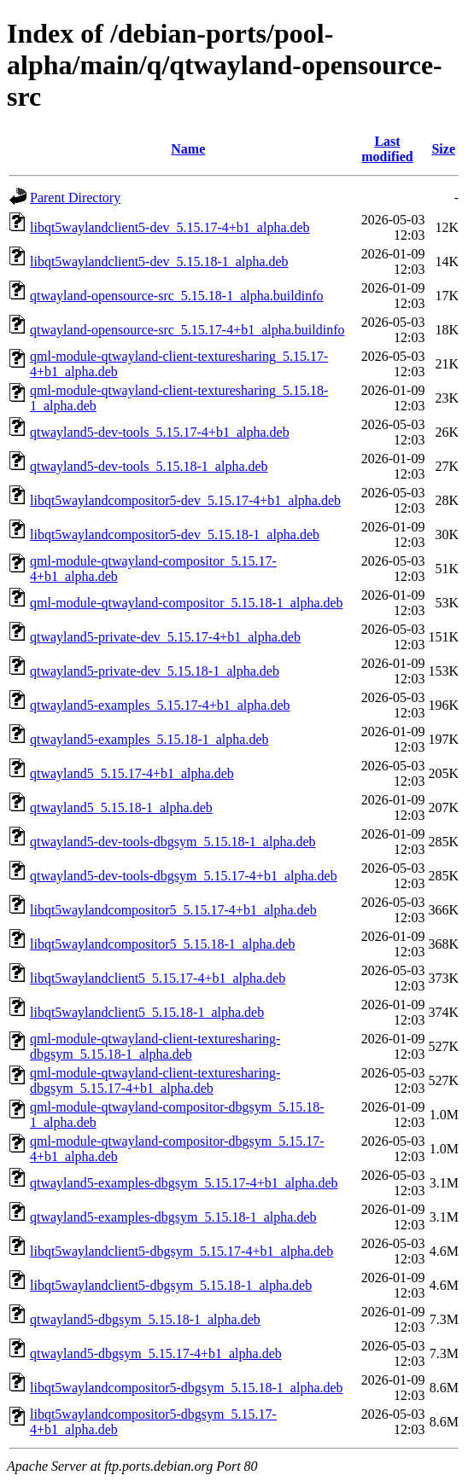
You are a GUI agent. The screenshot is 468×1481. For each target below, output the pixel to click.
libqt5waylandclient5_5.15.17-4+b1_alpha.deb (157, 978)
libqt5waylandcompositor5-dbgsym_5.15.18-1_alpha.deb (186, 1387)
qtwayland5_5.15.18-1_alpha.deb (121, 807)
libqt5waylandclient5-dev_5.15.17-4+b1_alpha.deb (170, 227)
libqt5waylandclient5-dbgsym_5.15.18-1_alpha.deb (171, 1285)
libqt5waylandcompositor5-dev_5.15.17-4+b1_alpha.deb (185, 500)
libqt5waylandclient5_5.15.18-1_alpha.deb (147, 1012)
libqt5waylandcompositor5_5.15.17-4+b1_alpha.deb (173, 910)
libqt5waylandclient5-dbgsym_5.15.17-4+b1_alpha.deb (181, 1251)
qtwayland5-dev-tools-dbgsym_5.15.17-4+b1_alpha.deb (183, 875)
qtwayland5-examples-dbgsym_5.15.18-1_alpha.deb (173, 1217)
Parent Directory (75, 197)
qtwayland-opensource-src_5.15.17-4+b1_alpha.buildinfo (187, 329)
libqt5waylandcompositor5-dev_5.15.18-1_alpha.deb (174, 534)
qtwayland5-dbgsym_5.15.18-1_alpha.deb (145, 1319)
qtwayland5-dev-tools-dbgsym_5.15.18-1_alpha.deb (173, 841)
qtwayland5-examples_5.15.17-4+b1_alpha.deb (160, 705)
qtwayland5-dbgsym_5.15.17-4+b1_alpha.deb (156, 1353)
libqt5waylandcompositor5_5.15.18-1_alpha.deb (162, 944)
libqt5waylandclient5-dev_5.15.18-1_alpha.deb (159, 261)
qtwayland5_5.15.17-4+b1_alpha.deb (132, 773)
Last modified (386, 149)
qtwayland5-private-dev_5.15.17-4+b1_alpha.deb (165, 637)
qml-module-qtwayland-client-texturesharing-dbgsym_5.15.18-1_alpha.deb (155, 1046)
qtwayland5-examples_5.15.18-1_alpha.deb (149, 739)
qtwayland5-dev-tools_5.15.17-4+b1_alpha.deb (160, 432)
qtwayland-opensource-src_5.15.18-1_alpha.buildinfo (176, 295)
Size (443, 149)
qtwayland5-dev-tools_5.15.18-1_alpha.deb (149, 466)
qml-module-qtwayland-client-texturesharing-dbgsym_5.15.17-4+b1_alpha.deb (155, 1080)
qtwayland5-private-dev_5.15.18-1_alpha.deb (154, 671)
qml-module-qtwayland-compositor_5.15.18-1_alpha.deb (186, 602)
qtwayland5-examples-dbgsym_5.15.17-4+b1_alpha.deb (184, 1183)
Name (188, 149)
